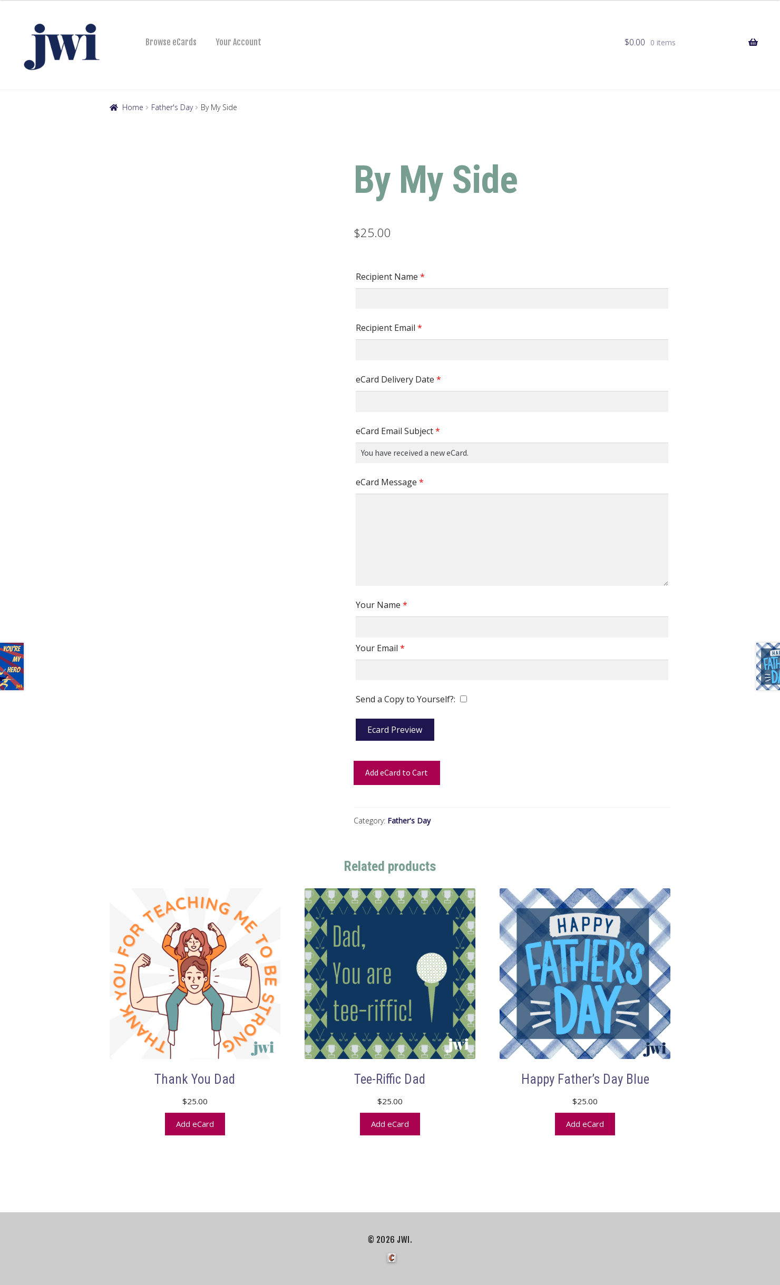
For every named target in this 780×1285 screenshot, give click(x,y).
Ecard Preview (394, 729)
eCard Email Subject (398, 431)
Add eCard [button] (194, 1121)
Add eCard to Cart (396, 772)
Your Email (380, 648)
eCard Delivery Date (398, 379)
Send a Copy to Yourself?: (405, 699)
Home (132, 107)
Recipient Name (390, 276)
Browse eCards (171, 42)
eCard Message (390, 482)
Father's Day (172, 107)
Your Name (381, 605)
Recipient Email (389, 327)
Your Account (238, 42)
